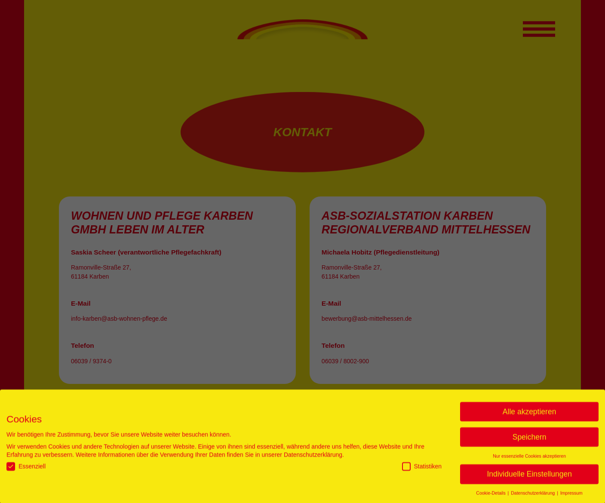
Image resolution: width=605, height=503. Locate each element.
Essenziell (26, 470)
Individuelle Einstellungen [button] (529, 477)
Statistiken (422, 470)
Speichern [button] (530, 440)
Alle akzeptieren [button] (529, 415)
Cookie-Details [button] (491, 496)
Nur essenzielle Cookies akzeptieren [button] (529, 459)
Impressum (571, 496)
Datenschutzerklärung (313, 457)
